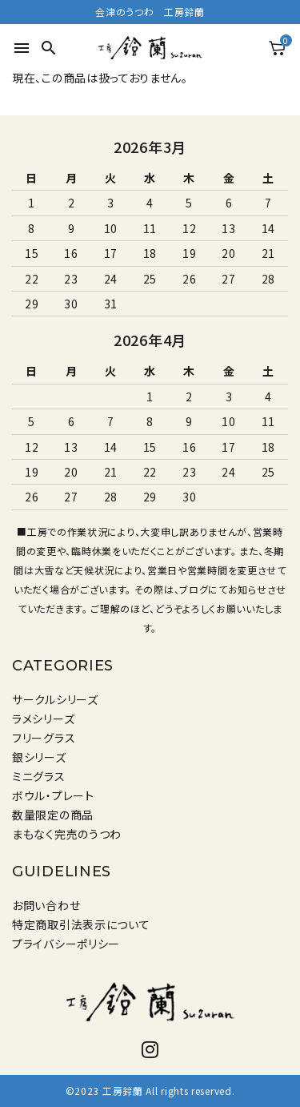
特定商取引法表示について (81, 924)
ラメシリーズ (43, 718)
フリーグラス (43, 738)
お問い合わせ (46, 905)
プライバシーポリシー (66, 944)
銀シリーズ (39, 757)
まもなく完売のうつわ (67, 834)
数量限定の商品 (53, 815)
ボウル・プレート (53, 795)
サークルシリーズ (55, 699)
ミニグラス (39, 776)
